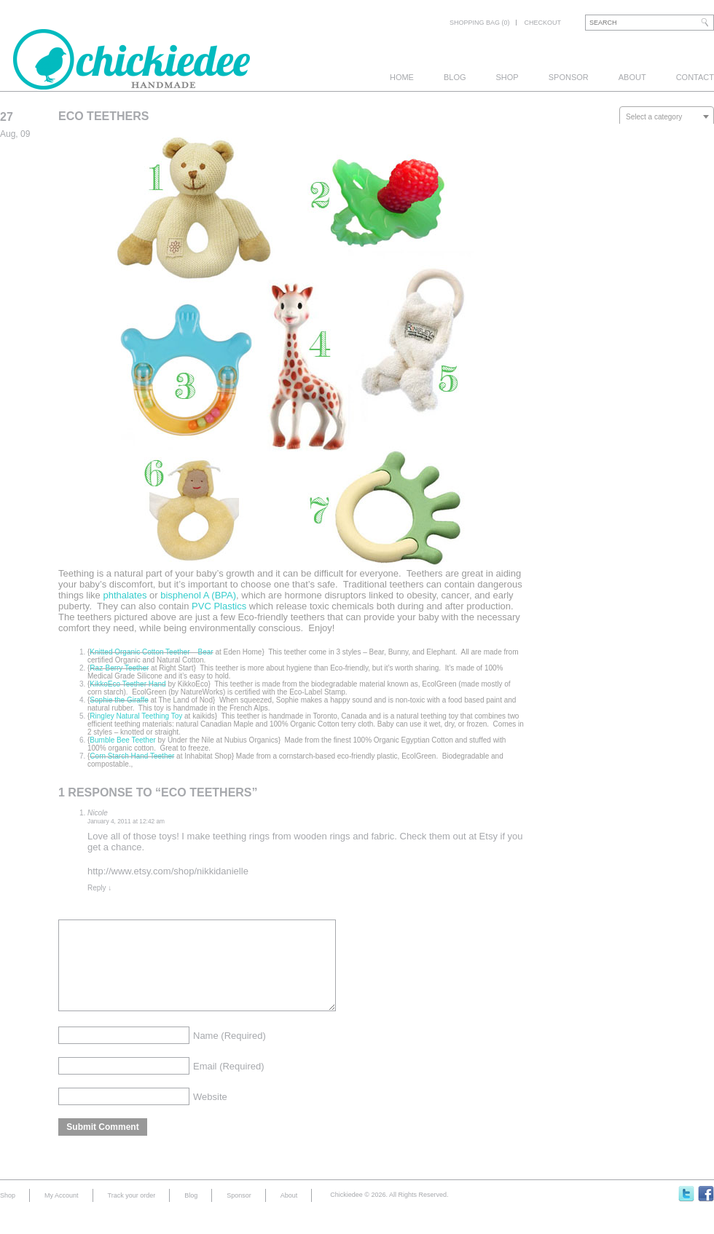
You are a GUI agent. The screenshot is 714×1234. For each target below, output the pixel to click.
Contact (695, 77)
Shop (507, 77)
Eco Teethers (103, 116)
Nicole (97, 813)
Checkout (542, 22)
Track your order (132, 1213)
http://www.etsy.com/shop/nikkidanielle (167, 871)
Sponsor (569, 77)
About (632, 77)
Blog (455, 77)
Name (229, 1053)
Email (228, 1083)
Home (402, 77)
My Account (61, 1213)
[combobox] (666, 116)
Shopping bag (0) (480, 22)
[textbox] (666, 117)
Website (210, 1114)
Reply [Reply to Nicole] (99, 888)
